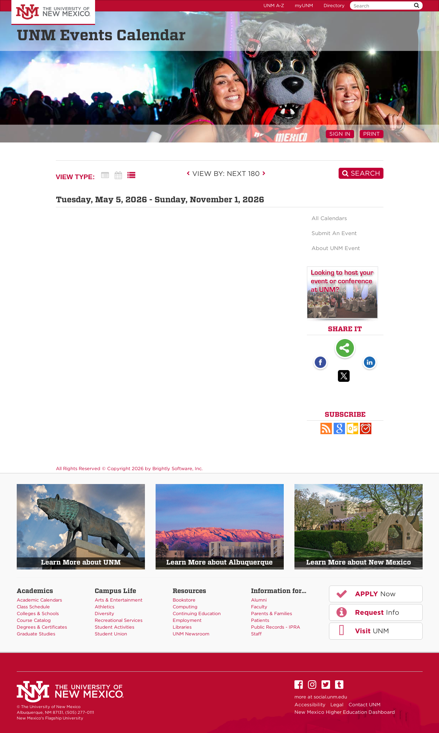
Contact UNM (365, 704)
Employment (187, 620)
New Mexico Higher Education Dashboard (344, 712)
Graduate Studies (36, 633)
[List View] (131, 175)
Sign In (339, 134)
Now (365, 594)
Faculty (259, 606)
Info (367, 612)
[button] (326, 428)
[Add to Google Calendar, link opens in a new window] (339, 428)
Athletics (104, 606)
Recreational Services (118, 620)
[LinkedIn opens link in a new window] (369, 363)
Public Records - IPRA (275, 627)
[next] (264, 173)
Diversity (104, 613)
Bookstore (184, 600)
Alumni (259, 600)
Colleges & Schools (38, 613)
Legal (337, 704)
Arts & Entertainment (118, 600)
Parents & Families (271, 613)
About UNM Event (336, 248)
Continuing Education (197, 613)
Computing (185, 606)
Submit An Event (334, 233)
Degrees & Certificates (42, 627)
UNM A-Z (273, 5)
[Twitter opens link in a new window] (345, 377)
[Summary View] (105, 175)
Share (345, 348)
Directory (334, 5)
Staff (256, 633)
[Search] (361, 173)
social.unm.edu (330, 697)
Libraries (182, 627)
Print (371, 134)
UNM (362, 631)
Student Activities (114, 627)
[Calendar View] (118, 175)
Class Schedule (33, 606)
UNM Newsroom (191, 633)
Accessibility (309, 704)
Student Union (111, 633)
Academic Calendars (39, 600)
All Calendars (329, 218)
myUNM (304, 5)
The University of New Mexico (53, 12)
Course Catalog (34, 620)
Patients (260, 620)
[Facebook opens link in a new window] (320, 363)
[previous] (190, 173)
